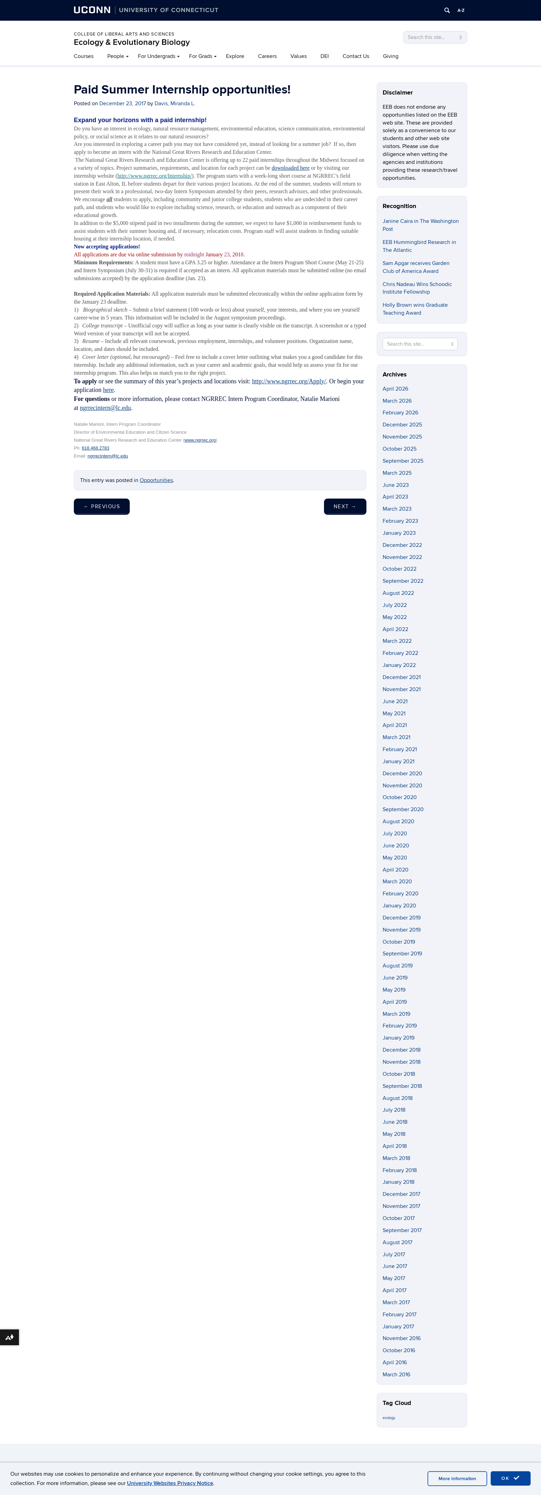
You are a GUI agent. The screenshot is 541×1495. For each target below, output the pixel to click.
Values (299, 56)
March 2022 (397, 641)
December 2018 (402, 1049)
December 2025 (402, 424)
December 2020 (402, 773)
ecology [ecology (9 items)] (389, 1418)
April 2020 (396, 869)
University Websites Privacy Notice (170, 1483)
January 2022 (399, 665)
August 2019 (398, 965)
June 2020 (396, 845)
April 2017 (394, 1290)
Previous (101, 506)
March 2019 (396, 1014)
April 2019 (395, 1002)
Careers (267, 56)
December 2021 (402, 677)
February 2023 (400, 521)
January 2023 (399, 533)
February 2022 (400, 653)
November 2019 (402, 929)
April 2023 (395, 496)
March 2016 (396, 1374)
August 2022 (398, 593)
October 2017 (399, 1218)
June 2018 (395, 1122)
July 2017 (394, 1254)
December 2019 (402, 917)
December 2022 (402, 545)
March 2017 (396, 1302)
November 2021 (402, 689)
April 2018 (395, 1146)
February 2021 (400, 749)
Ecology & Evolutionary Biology (132, 42)
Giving (391, 56)
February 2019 (400, 1025)
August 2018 (398, 1098)
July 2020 (395, 833)
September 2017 (402, 1230)
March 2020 (397, 881)
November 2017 (401, 1206)
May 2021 (394, 713)
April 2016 (395, 1362)
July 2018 (394, 1110)
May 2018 (394, 1134)
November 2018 (402, 1062)
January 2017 (398, 1326)
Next (345, 506)
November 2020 (402, 785)
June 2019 (395, 977)
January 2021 (398, 761)
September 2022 (403, 581)
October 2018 (399, 1074)
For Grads (200, 56)
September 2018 (402, 1086)
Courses (84, 56)
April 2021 (395, 725)
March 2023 (397, 508)
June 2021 (395, 701)
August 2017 (397, 1242)
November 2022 (402, 557)
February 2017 (399, 1314)
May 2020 (395, 857)
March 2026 (397, 400)
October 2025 (399, 448)
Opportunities (156, 480)
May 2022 (395, 617)
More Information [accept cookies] (457, 1479)
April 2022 (395, 629)
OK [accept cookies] (510, 1478)
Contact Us (356, 56)
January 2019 (398, 1037)
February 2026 (400, 412)
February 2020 (401, 893)
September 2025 (403, 461)
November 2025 (402, 436)
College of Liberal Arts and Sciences (124, 34)
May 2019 (394, 989)
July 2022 (395, 605)
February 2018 (400, 1170)
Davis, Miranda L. (175, 103)
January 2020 (399, 905)
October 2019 (399, 941)
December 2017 (401, 1194)
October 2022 (399, 568)
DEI (325, 56)
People (115, 56)
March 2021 (396, 737)
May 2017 (394, 1278)
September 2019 (402, 953)
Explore (235, 56)
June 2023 (396, 485)
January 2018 (398, 1182)
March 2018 (396, 1158)
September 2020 (403, 809)
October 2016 (399, 1350)
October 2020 (400, 797)
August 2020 (398, 821)
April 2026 (395, 388)
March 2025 (397, 473)
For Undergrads (156, 56)
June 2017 (395, 1266)
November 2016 (402, 1338)
